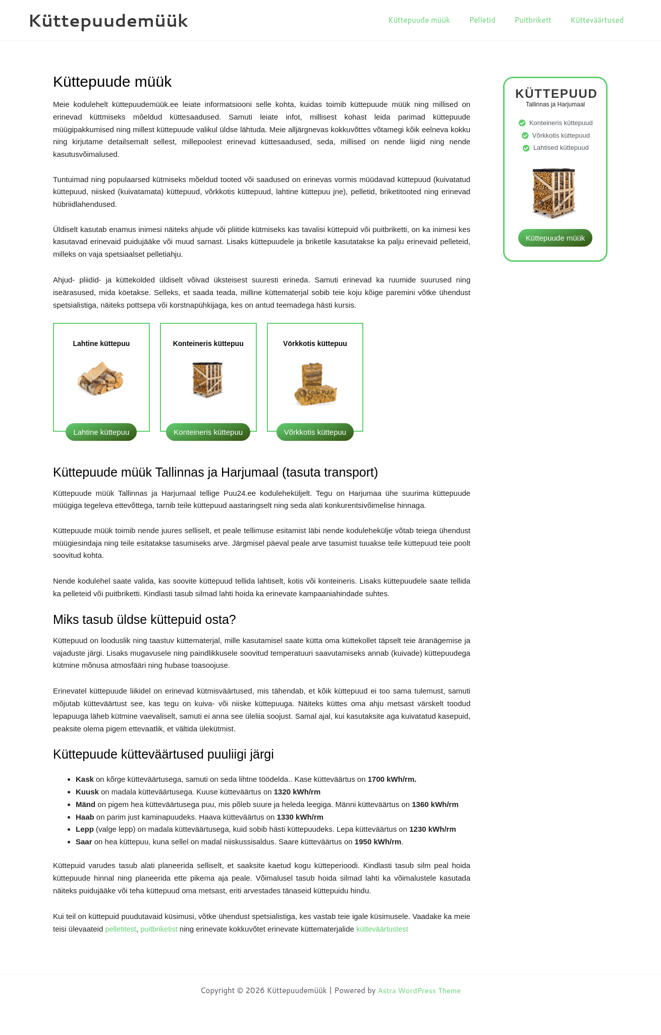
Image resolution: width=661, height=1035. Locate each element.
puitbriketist (161, 929)
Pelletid (491, 20)
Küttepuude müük (432, 20)
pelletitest (121, 929)
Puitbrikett (539, 20)
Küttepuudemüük (108, 20)
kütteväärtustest (385, 929)
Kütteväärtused (599, 20)
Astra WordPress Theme (419, 990)
